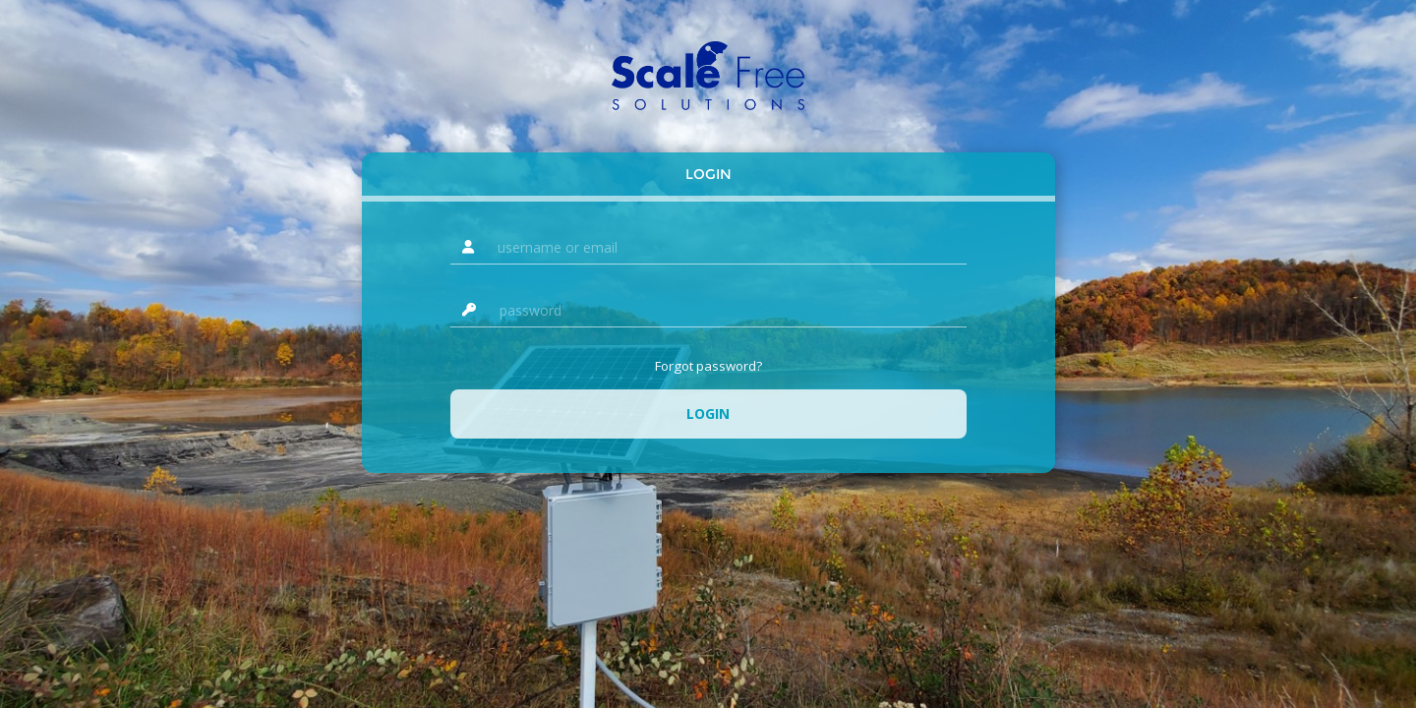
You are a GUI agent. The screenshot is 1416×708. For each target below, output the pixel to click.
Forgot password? (708, 366)
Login (708, 174)
